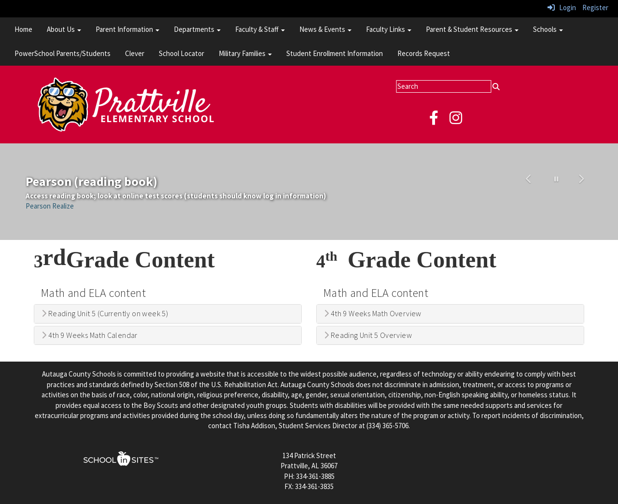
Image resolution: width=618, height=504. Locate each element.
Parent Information (127, 29)
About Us (64, 29)
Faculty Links (388, 29)
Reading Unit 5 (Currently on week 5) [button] (105, 313)
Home (23, 29)
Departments (197, 29)
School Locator (181, 53)
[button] (530, 191)
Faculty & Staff (260, 29)
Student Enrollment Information (334, 53)
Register (595, 7)
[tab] (167, 314)
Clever (134, 53)
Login (562, 7)
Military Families (245, 53)
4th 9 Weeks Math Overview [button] (372, 313)
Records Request (423, 53)
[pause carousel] (556, 179)
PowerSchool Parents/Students (62, 53)
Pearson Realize (50, 205)
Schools (548, 29)
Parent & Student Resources (472, 29)
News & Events (325, 29)
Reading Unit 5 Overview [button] (368, 335)
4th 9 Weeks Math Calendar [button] (90, 335)
